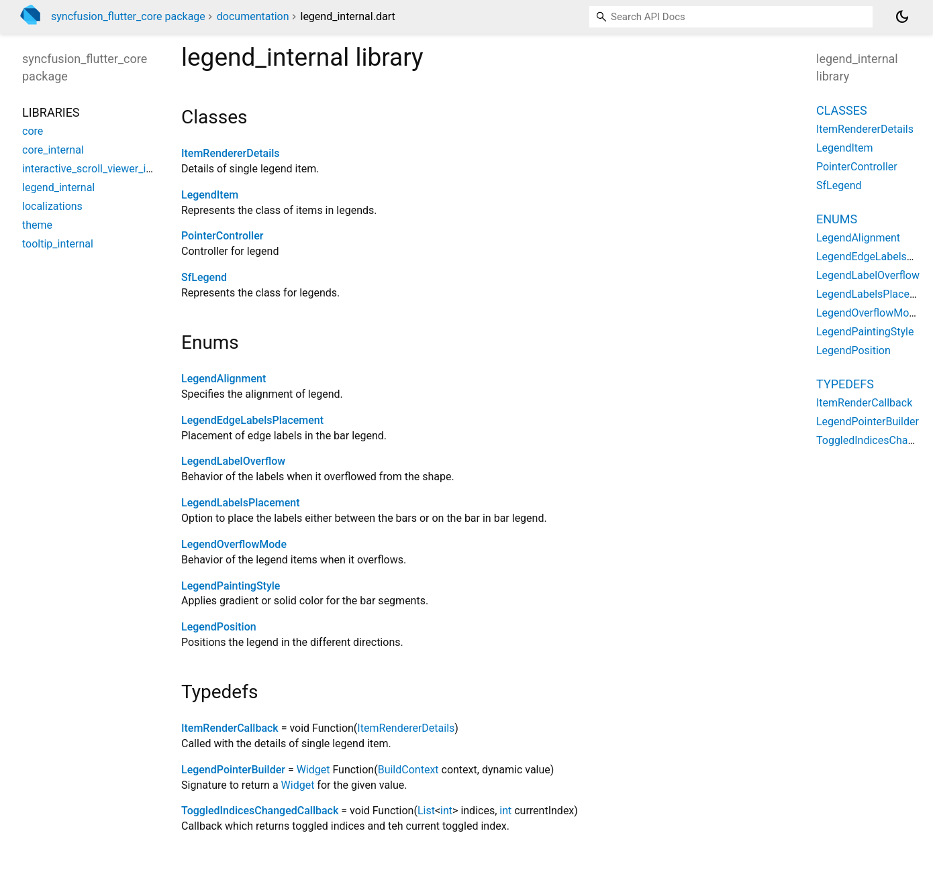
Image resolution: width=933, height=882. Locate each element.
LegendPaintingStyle (230, 586)
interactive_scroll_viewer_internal (100, 168)
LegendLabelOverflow (233, 461)
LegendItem (209, 194)
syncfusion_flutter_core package (128, 16)
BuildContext (408, 769)
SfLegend (204, 277)
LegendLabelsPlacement (240, 502)
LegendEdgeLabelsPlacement (252, 420)
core (32, 131)
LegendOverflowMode (234, 544)
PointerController (222, 235)
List (426, 810)
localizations (52, 206)
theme (37, 225)
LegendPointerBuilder (233, 769)
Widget (313, 769)
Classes (841, 110)
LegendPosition (218, 626)
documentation (253, 16)
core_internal (53, 150)
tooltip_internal (57, 243)
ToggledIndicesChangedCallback (259, 810)
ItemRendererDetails (230, 153)
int (446, 810)
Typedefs (845, 384)
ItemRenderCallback (230, 728)
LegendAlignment (223, 378)
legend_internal (58, 187)
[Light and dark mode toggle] (902, 16)
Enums (836, 219)
